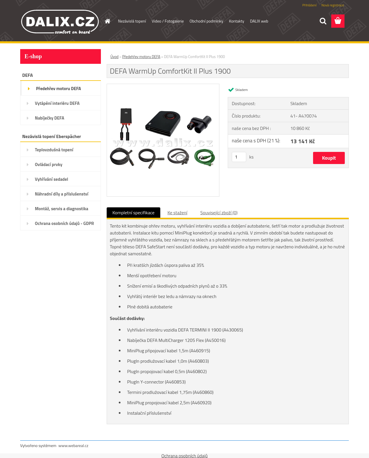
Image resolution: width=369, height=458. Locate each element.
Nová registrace (332, 5)
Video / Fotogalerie (168, 21)
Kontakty (236, 21)
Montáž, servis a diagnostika (61, 208)
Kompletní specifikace (133, 212)
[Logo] (59, 21)
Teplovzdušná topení (54, 149)
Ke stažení (177, 212)
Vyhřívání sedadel (51, 179)
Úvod (114, 56)
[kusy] (239, 157)
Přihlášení (309, 5)
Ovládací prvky (48, 164)
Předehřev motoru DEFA (58, 88)
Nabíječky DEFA (49, 118)
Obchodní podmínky (206, 21)
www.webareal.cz (74, 445)
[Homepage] (107, 21)
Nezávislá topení (132, 21)
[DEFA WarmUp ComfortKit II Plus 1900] (163, 86)
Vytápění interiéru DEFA (57, 103)
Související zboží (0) (219, 212)
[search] (323, 21)
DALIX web (259, 21)
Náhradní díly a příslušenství (61, 194)
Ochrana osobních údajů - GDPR (64, 223)
